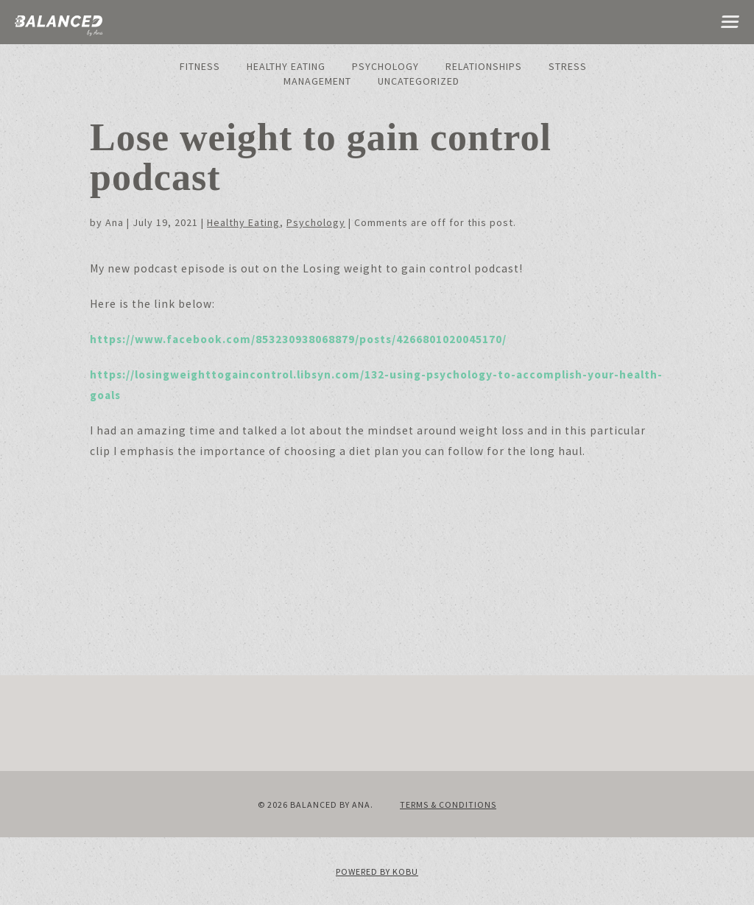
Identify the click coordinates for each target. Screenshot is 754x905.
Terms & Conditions (448, 804)
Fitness (200, 66)
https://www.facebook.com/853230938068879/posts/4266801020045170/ (298, 339)
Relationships (483, 66)
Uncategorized (418, 81)
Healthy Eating (286, 66)
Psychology (385, 66)
